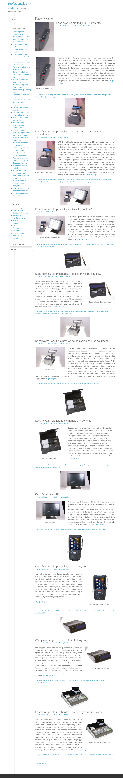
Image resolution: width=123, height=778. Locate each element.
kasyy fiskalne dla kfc (99, 529)
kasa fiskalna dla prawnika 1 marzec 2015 (70, 179)
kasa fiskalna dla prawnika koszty (49, 244)
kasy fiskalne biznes (54, 383)
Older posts (40, 763)
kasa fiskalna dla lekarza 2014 (69, 611)
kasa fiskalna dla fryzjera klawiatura (72, 95)
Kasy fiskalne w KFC (47, 494)
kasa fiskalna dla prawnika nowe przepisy (77, 182)
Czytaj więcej (92, 175)
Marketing (16, 223)
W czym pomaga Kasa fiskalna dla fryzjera (60, 640)
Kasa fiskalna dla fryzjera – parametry (78, 22)
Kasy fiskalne (85, 25)
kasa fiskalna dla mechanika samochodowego (99, 755)
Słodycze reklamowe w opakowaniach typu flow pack (22, 56)
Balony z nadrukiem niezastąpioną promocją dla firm (22, 74)
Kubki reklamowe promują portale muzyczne (19, 183)
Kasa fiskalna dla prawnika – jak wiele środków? (64, 209)
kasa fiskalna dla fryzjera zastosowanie (78, 680)
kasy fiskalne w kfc (67, 529)
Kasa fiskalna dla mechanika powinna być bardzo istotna (69, 712)
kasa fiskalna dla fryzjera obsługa (96, 95)
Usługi (15, 238)
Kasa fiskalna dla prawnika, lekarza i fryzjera (61, 566)
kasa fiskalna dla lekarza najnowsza (101, 465)
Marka (15, 220)
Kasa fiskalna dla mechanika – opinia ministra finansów (68, 273)
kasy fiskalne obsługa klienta (71, 383)
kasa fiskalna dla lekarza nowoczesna (47, 467)
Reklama (16, 231)
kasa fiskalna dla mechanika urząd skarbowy (56, 313)
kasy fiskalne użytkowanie (89, 383)
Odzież (15, 226)
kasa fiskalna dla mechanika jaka (49, 311)
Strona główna (18, 245)
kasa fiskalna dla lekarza (47, 465)
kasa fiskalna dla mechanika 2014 (91, 611)
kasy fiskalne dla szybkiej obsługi (49, 529)
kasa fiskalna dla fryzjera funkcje (49, 95)
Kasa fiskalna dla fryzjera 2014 (49, 611)
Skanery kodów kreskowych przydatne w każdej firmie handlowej (22, 132)
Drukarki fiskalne (19, 210)
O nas (13, 249)
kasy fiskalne (43, 383)
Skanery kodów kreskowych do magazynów (19, 125)
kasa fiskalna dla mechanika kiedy (72, 311)
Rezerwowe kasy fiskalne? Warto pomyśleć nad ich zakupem (71, 340)
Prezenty (16, 228)
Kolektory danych (19, 218)
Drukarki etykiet (19, 208)
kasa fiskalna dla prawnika (47, 179)
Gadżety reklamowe (20, 213)
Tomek (75, 25)
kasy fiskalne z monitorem (82, 529)
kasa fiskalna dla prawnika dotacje (96, 179)
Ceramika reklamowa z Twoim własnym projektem (21, 102)
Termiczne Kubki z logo (21, 163)
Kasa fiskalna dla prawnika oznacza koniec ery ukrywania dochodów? (69, 133)
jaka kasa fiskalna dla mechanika (49, 755)
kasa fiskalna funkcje (99, 680)
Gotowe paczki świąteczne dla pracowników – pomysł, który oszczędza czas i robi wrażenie (21, 37)
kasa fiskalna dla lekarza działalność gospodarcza (72, 465)
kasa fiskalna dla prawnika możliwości (73, 244)
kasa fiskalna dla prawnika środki (98, 244)
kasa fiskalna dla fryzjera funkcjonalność (52, 680)
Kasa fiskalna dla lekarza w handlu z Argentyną (63, 420)
